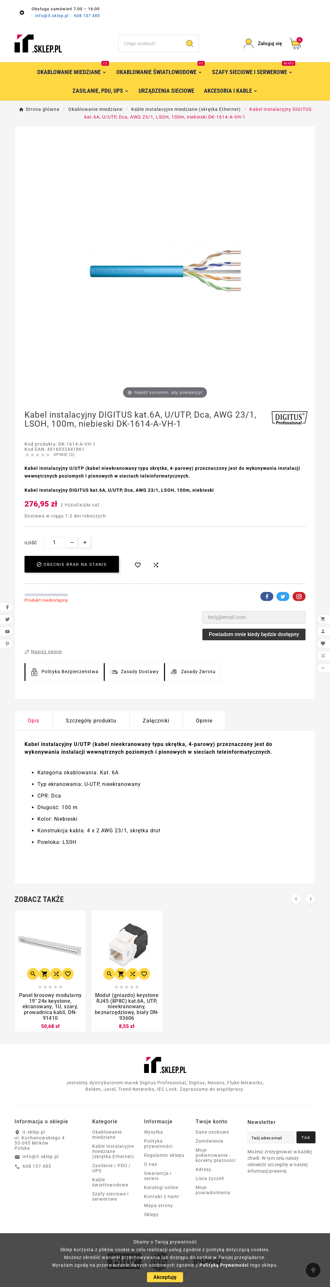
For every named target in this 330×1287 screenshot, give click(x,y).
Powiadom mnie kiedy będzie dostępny (254, 634)
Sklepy (151, 1214)
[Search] (189, 43)
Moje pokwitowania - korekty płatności (216, 1155)
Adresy (203, 1169)
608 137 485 (87, 15)
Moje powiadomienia (213, 1190)
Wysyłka (153, 1132)
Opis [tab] (33, 721)
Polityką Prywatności (224, 1265)
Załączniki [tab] (156, 721)
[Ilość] (54, 542)
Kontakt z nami (161, 1196)
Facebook (266, 596)
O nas (150, 1164)
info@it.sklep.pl (52, 15)
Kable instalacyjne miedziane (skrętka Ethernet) (113, 1151)
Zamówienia (209, 1141)
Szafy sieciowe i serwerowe (110, 1196)
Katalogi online (161, 1187)
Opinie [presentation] (204, 721)
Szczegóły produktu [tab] (91, 721)
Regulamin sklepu (164, 1155)
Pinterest (299, 596)
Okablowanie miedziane (107, 1134)
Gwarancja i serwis (157, 1176)
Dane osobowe (212, 1132)
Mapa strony (158, 1205)
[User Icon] (263, 44)
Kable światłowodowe (110, 1182)
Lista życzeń (210, 1178)
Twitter (283, 596)
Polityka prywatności (158, 1143)
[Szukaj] (150, 43)
